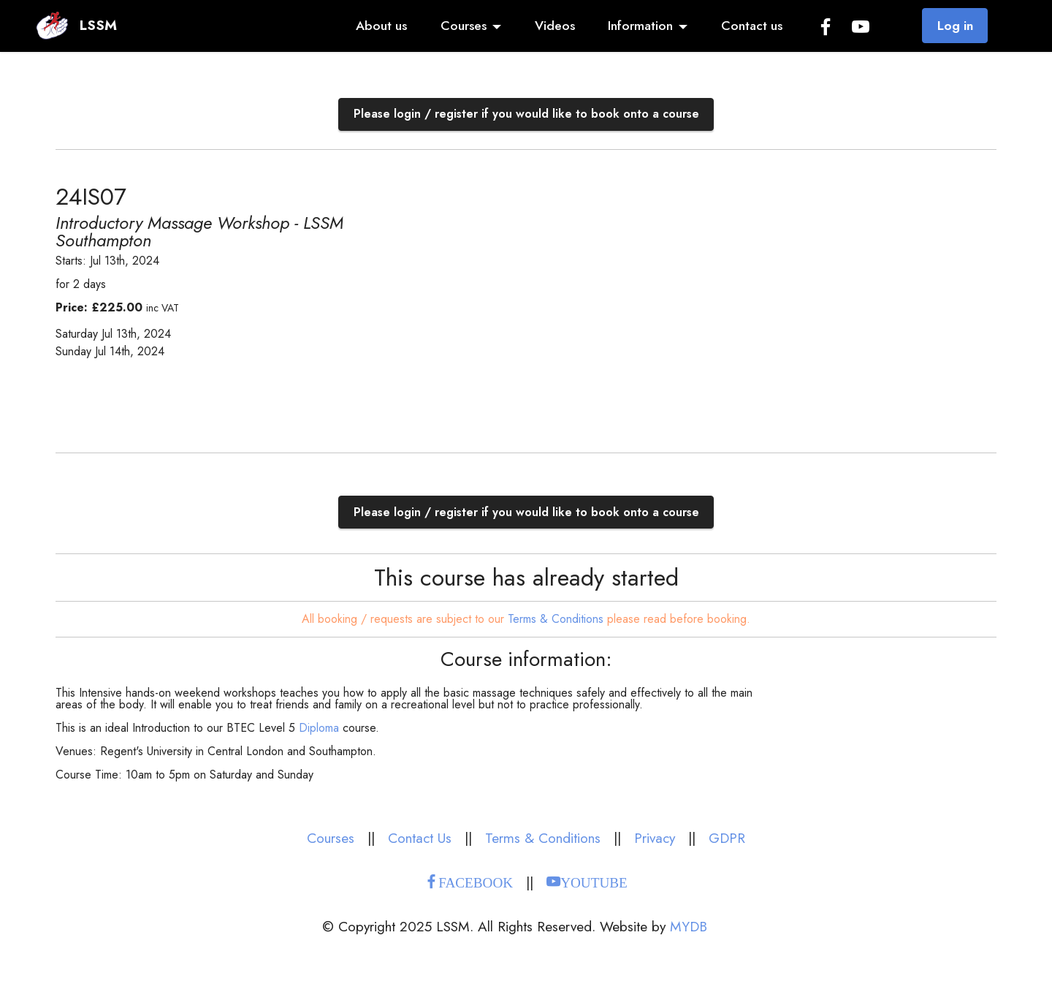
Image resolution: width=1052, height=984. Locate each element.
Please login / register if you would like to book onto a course (526, 113)
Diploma (319, 727)
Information (640, 25)
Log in (955, 25)
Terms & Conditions (555, 618)
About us (381, 25)
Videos (555, 25)
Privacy (654, 838)
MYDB (688, 926)
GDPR (727, 838)
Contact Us (419, 838)
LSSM (98, 25)
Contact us (751, 25)
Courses (464, 25)
